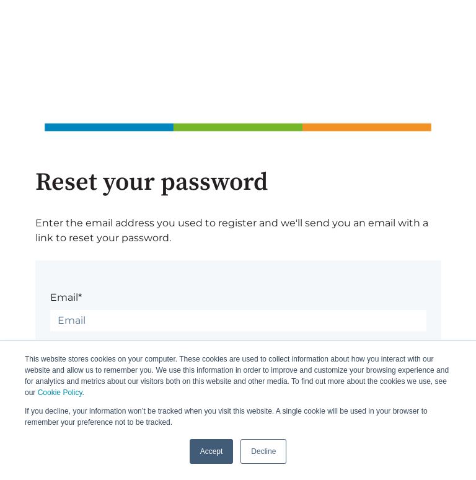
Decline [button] (263, 451)
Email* (66, 297)
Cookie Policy (60, 392)
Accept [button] (211, 451)
